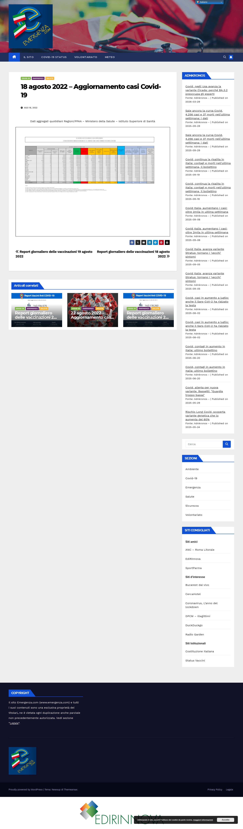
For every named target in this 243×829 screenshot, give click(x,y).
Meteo (110, 57)
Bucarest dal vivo (197, 585)
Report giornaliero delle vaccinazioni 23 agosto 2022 (35, 317)
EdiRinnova (193, 558)
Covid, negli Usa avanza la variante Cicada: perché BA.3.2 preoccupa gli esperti (207, 90)
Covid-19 (26, 78)
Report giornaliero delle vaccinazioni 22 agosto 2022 (147, 317)
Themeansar (70, 789)
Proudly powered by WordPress (26, 789)
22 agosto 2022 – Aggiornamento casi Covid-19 (91, 317)
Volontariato (85, 57)
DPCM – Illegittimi (198, 616)
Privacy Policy (214, 789)
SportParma (194, 568)
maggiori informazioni (203, 820)
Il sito (29, 57)
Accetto (225, 820)
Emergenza (38, 78)
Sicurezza (192, 505)
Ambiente (192, 469)
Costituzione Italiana (200, 651)
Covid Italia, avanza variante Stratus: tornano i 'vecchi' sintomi (205, 252)
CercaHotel (193, 594)
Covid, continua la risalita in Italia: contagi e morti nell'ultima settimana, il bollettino (208, 163)
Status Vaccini (195, 660)
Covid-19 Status (54, 57)
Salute (49, 78)
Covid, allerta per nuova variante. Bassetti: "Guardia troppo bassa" (204, 391)
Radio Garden (195, 634)
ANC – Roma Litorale (200, 549)
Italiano (201, 2)
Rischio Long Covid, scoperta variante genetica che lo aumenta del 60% (205, 415)
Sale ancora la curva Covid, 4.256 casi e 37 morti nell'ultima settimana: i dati (208, 114)
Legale (14, 723)
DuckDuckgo (194, 625)
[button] (224, 57)
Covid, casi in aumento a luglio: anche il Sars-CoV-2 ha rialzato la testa (207, 301)
